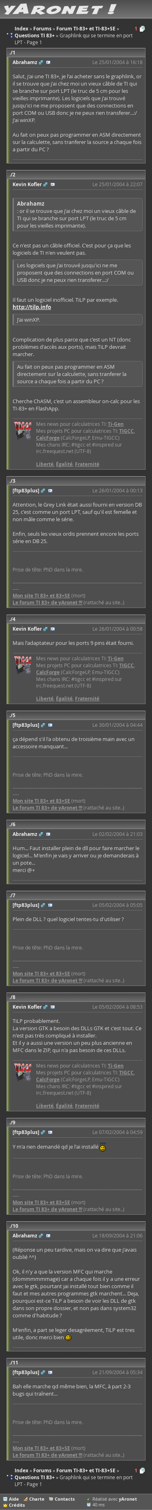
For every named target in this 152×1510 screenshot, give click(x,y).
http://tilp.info (32, 307)
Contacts (65, 1499)
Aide (14, 1499)
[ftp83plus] (26, 490)
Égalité (64, 464)
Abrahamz (25, 62)
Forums (42, 1470)
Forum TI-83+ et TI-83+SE (86, 1470)
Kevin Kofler (27, 184)
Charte (37, 1499)
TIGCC (126, 430)
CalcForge (48, 437)
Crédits (17, 1505)
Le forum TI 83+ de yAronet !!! (47, 602)
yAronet (128, 1499)
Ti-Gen (116, 424)
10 (15, 1225)
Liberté (45, 464)
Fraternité (87, 464)
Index (21, 1470)
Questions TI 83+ (35, 1477)
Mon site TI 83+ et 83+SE (41, 595)
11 (15, 1362)
